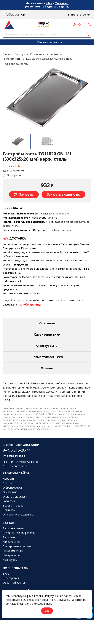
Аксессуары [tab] (47, 346)
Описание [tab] (47, 323)
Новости (8, 478)
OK (47, 611)
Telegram (61, 3)
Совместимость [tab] (47, 357)
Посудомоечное (13, 551)
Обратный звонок (14, 582)
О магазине (10, 492)
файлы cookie (35, 596)
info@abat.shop (14, 14)
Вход (6, 573)
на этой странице (29, 304)
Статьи (7, 483)
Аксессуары (10, 559)
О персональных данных (18, 514)
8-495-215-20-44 (79, 14)
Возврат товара (13, 505)
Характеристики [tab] (47, 334)
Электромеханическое (17, 546)
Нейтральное (11, 555)
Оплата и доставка (15, 496)
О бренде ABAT (12, 487)
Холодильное (11, 542)
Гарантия (9, 501)
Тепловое (9, 537)
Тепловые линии (13, 528)
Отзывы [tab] (47, 368)
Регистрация (11, 578)
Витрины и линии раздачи (19, 533)
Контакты (9, 510)
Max (49, 3)
